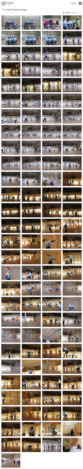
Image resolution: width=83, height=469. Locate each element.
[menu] (80, 3)
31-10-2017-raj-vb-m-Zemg (15, 9)
